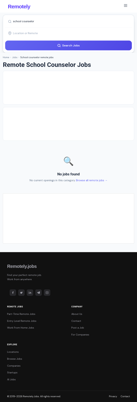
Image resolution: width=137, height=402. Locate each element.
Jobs (14, 57)
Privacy (113, 396)
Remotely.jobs (22, 266)
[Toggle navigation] (125, 6)
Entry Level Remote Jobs (21, 320)
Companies (14, 365)
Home (6, 57)
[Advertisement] (68, 88)
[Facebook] (13, 292)
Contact (76, 320)
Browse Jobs (14, 358)
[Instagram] (47, 292)
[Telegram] (38, 292)
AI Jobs (11, 379)
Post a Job (77, 327)
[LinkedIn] (30, 292)
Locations (13, 351)
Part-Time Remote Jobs (21, 314)
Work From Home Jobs (20, 327)
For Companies (80, 334)
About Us (76, 314)
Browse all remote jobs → (92, 180)
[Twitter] (21, 292)
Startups (12, 372)
